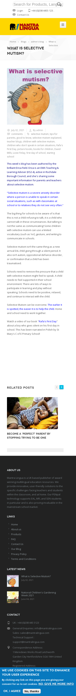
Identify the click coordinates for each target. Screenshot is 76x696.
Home (13, 41)
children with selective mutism (39, 141)
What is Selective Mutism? (36, 576)
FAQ (13, 539)
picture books (24, 149)
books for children (43, 149)
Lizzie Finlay (19, 152)
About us (16, 529)
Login (20, 10)
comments (17, 134)
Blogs (23, 41)
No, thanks (32, 691)
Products (16, 534)
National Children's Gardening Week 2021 (38, 594)
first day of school (36, 152)
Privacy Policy (19, 554)
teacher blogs (14, 141)
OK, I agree (12, 691)
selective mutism (40, 134)
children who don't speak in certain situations (31, 145)
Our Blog (16, 549)
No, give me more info (56, 684)
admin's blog (37, 41)
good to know (23, 137)
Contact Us (23, 14)
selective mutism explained (46, 137)
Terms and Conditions (23, 559)
